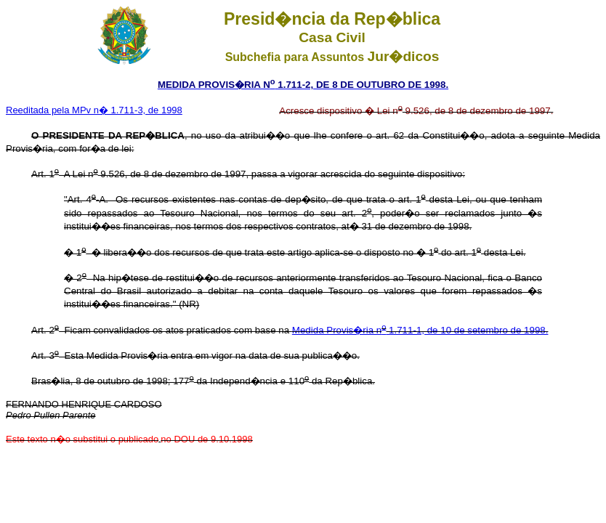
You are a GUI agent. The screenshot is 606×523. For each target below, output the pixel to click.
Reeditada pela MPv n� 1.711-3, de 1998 (94, 110)
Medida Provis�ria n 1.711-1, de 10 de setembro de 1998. (420, 330)
